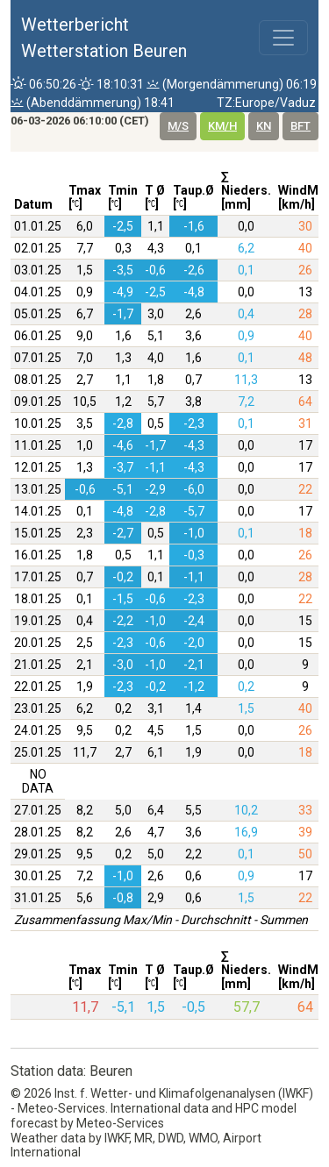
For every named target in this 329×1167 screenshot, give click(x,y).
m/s (178, 125)
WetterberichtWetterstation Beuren (104, 37)
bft (300, 125)
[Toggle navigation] (283, 37)
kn (263, 125)
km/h (222, 125)
